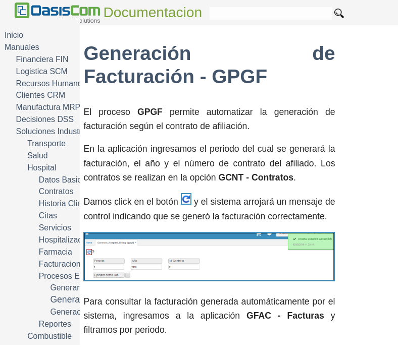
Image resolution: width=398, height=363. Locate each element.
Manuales (22, 47)
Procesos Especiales (76, 276)
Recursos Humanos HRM (61, 83)
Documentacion (153, 12)
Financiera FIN (42, 59)
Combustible (49, 336)
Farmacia (55, 252)
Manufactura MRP (48, 107)
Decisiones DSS (45, 119)
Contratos (56, 191)
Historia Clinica (65, 203)
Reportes (55, 324)
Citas (48, 215)
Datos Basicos (64, 179)
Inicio (14, 35)
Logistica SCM (42, 71)
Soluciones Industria (52, 131)
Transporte (46, 143)
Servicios (55, 227)
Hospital (41, 167)
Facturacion (60, 264)
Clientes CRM (41, 95)
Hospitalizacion (65, 239)
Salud (37, 155)
